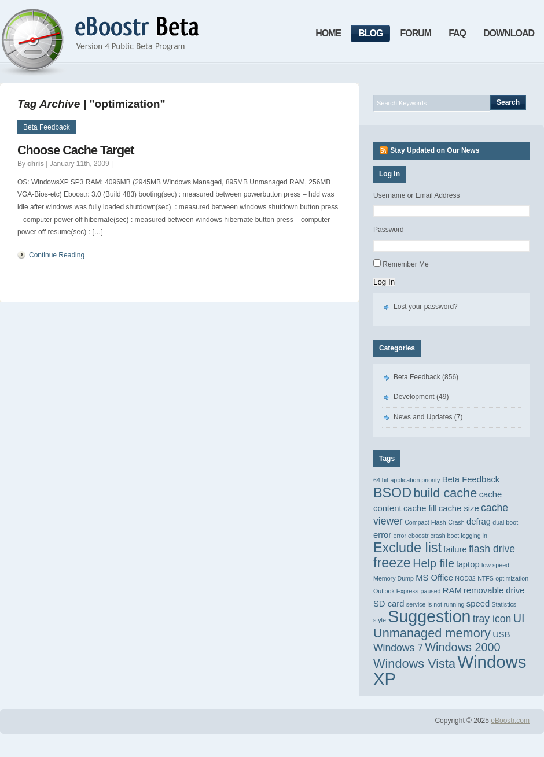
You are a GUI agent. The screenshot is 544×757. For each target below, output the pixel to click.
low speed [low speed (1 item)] (495, 565)
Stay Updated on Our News (434, 150)
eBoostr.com (510, 721)
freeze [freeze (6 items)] (392, 562)
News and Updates (423, 417)
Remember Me (405, 264)
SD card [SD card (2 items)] (388, 603)
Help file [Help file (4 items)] (433, 563)
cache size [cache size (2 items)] (459, 508)
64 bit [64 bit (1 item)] (380, 480)
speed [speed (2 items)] (478, 603)
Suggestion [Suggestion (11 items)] (429, 616)
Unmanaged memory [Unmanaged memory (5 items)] (432, 633)
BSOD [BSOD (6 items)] (392, 492)
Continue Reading (56, 255)
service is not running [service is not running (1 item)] (435, 604)
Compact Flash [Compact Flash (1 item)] (425, 522)
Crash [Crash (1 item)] (456, 522)
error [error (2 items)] (382, 535)
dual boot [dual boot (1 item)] (505, 522)
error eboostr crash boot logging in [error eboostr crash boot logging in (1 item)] (440, 535)
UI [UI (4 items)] (519, 618)
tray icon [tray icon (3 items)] (492, 619)
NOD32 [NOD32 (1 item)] (465, 578)
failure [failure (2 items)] (454, 549)
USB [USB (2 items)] (501, 634)
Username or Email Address (416, 195)
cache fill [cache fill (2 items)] (420, 508)
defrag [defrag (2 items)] (478, 521)
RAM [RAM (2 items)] (452, 590)
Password (388, 230)
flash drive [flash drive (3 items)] (492, 549)
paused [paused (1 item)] (431, 591)
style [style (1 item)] (379, 619)
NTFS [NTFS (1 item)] (485, 578)
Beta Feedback (46, 127)
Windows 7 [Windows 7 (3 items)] (398, 647)
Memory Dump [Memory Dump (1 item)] (393, 578)
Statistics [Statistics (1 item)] (504, 604)
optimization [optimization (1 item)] (511, 578)
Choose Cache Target (75, 150)
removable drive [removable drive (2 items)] (494, 590)
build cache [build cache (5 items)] (445, 493)
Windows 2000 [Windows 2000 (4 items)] (462, 647)
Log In (384, 282)
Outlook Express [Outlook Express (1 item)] (395, 591)
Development (414, 397)
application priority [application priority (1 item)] (415, 480)
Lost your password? (426, 306)
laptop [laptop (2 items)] (467, 564)
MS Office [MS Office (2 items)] (434, 577)
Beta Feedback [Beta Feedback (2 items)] (471, 479)
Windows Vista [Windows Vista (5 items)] (414, 663)
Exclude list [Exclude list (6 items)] (407, 547)
